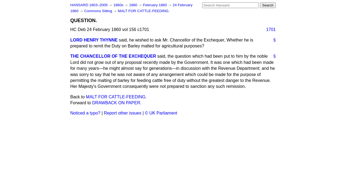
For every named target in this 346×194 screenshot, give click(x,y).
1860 (133, 5)
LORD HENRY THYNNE (94, 40)
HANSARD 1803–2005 (89, 5)
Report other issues (122, 113)
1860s (118, 5)
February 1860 (155, 5)
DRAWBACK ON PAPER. (116, 103)
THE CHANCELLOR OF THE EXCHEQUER (113, 56)
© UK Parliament (161, 113)
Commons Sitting (98, 11)
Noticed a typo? (85, 113)
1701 (271, 29)
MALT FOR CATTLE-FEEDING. (143, 11)
